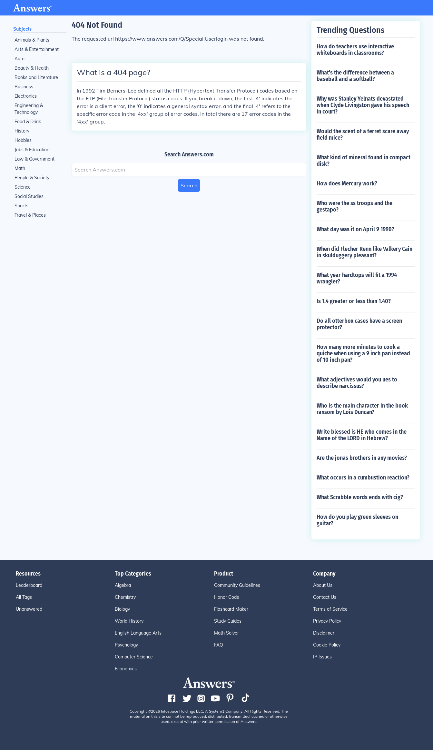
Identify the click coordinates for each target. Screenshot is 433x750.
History (22, 131)
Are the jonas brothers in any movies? (362, 457)
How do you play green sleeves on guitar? (357, 520)
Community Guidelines (237, 585)
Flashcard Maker (231, 609)
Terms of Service (330, 609)
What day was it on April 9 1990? (355, 229)
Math (20, 168)
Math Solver (226, 633)
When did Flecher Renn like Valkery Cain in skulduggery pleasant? (364, 252)
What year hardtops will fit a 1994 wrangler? (357, 278)
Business (24, 87)
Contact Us (324, 597)
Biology (122, 609)
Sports (21, 206)
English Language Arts (138, 633)
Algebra (123, 585)
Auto (20, 59)
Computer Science (134, 657)
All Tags (24, 597)
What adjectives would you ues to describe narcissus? (357, 383)
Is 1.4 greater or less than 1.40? (354, 301)
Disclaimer (323, 633)
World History (129, 621)
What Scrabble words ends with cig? (360, 497)
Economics (126, 669)
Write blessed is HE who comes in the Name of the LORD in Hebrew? (362, 435)
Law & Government (34, 159)
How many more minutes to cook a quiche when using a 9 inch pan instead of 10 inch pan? (363, 353)
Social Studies (29, 196)
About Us (322, 585)
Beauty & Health (32, 68)
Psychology (126, 645)
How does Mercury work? (347, 183)
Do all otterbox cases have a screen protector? (359, 324)
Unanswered (29, 609)
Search (189, 185)
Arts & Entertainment (37, 49)
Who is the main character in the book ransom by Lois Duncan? (362, 409)
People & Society (32, 178)
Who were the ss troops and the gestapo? (354, 206)
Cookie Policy (326, 645)
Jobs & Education (32, 150)
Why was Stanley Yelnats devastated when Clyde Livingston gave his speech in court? (363, 105)
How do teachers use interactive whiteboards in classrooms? (355, 49)
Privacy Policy (327, 621)
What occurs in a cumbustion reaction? (363, 477)
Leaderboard (29, 585)
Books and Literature (36, 77)
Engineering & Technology (29, 109)
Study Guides (227, 621)
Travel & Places (30, 215)
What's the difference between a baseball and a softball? (355, 76)
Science (23, 187)
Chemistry (125, 597)
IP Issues (322, 657)
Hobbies (23, 140)
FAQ (218, 645)
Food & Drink (28, 121)
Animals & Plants (32, 40)
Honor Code (226, 597)
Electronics (26, 96)
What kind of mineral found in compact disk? (363, 160)
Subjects (22, 29)
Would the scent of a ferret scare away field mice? (363, 134)
